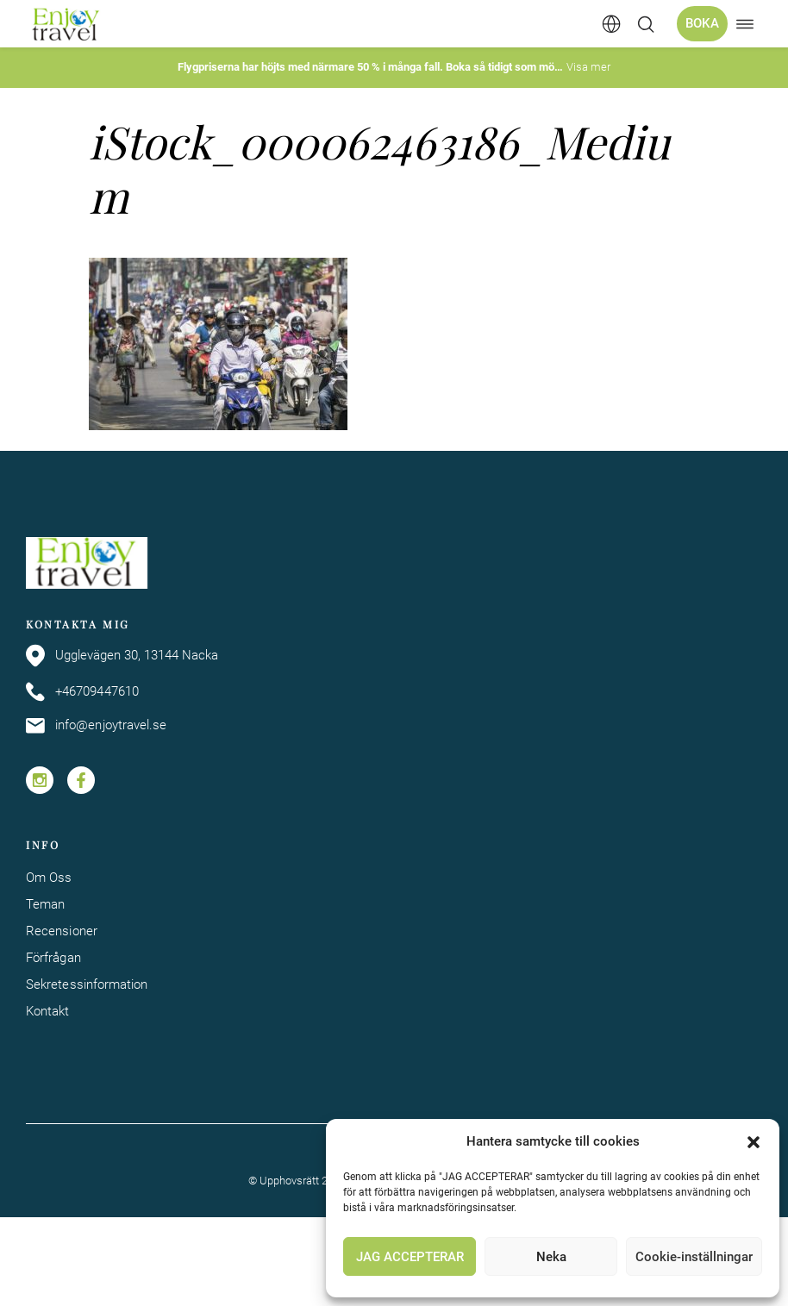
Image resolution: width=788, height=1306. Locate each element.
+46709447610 (82, 692)
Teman (45, 904)
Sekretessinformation (87, 984)
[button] (753, 1142)
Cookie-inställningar (694, 1257)
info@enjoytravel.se (96, 726)
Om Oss (49, 877)
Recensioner (61, 931)
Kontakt (48, 1011)
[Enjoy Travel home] (67, 23)
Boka (702, 23)
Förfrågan (53, 957)
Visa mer (588, 66)
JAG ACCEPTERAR (410, 1257)
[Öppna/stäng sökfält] (646, 24)
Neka (551, 1257)
